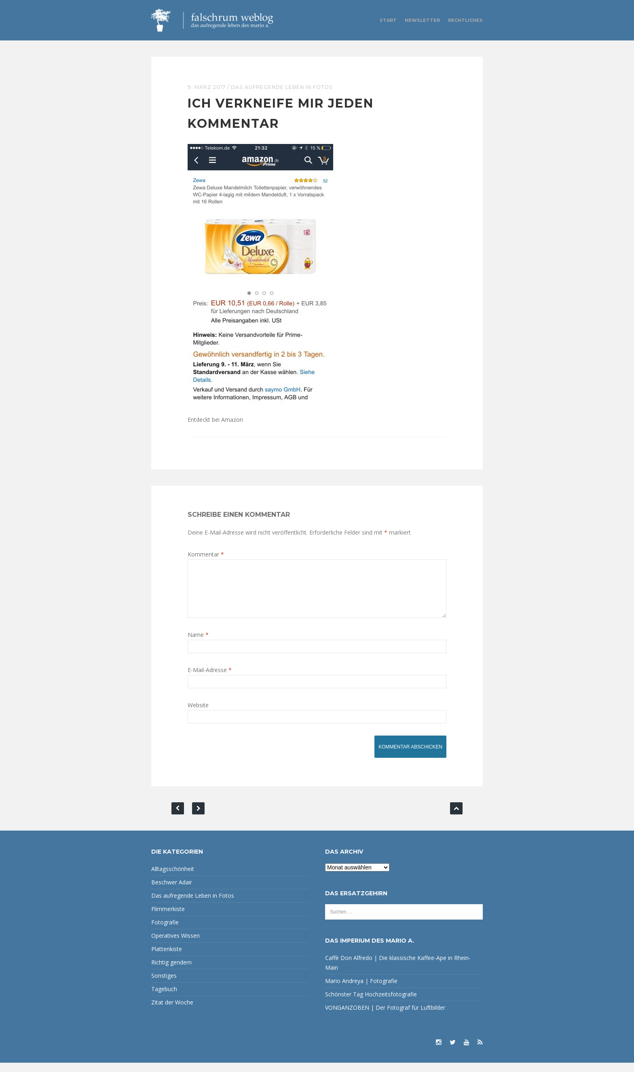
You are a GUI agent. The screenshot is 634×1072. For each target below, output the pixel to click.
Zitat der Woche (172, 1011)
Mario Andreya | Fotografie (361, 990)
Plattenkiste (166, 958)
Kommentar (206, 554)
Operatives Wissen (175, 945)
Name (198, 644)
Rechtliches (465, 20)
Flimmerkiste (168, 918)
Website (198, 714)
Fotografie (165, 931)
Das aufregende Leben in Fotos (284, 87)
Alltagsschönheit (172, 878)
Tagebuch (164, 998)
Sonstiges (164, 985)
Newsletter (422, 20)
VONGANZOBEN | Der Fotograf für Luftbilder (385, 1017)
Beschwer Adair (171, 891)
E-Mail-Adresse (210, 679)
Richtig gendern (171, 971)
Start (388, 20)
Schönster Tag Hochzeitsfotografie (371, 1003)
